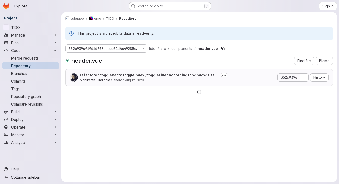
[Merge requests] (30, 58)
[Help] (30, 169)
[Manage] (30, 35)
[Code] (30, 50)
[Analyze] (30, 142)
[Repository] (30, 65)
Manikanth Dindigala (95, 80)
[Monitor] (30, 134)
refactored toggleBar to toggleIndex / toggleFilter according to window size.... (149, 75)
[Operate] (30, 127)
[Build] (30, 111)
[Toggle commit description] (224, 75)
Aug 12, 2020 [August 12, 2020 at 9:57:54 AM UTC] (134, 80)
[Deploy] (30, 119)
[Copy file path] (223, 48)
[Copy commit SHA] (304, 77)
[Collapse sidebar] (30, 177)
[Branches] (30, 73)
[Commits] (30, 81)
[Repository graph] (30, 96)
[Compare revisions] (30, 104)
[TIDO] (30, 27)
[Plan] (30, 42)
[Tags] (30, 88)
